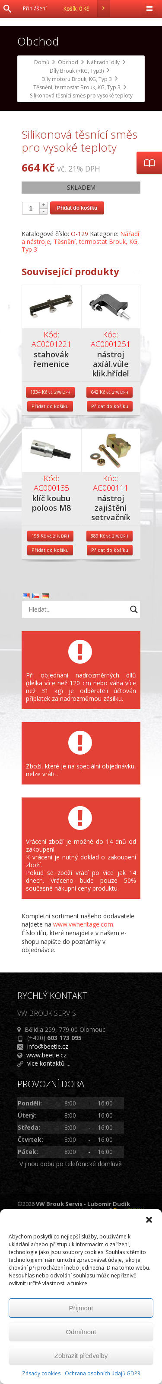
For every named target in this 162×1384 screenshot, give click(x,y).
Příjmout (81, 1308)
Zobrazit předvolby (81, 1355)
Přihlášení (35, 8)
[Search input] (77, 771)
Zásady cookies (41, 1373)
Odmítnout (81, 1331)
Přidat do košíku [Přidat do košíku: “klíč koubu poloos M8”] (50, 711)
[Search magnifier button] (134, 771)
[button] (149, 1219)
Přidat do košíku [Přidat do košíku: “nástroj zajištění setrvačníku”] (109, 711)
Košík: (87, 8)
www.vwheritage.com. (83, 1085)
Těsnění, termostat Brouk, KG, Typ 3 (80, 407)
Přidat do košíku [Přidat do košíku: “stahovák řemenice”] (50, 567)
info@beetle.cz (47, 1207)
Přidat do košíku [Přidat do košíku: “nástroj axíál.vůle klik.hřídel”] (109, 567)
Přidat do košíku (77, 369)
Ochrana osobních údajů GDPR (102, 1373)
